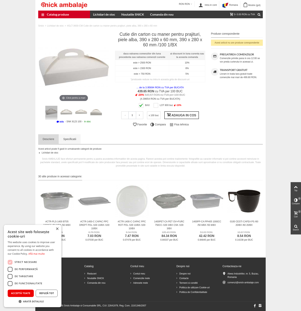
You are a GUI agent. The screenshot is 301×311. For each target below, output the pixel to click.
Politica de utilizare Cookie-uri (194, 287)
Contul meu (139, 273)
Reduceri (91, 273)
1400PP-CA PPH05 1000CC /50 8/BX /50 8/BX (206, 223)
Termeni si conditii (188, 283)
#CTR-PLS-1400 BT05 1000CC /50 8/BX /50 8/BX (57, 223)
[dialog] (32, 266)
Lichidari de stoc (104, 14)
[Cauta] (259, 14)
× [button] (57, 229)
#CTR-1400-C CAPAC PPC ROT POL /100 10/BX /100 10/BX (132, 225)
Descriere (48, 139)
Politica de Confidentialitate (193, 292)
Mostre (254, 5)
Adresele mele (140, 283)
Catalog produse (55, 14)
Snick (41, 25)
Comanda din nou (162, 14)
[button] (33, 301)
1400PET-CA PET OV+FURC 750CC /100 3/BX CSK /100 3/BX (169, 225)
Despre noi (184, 273)
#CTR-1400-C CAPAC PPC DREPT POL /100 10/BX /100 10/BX (94, 225)
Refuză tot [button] (46, 293)
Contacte (184, 278)
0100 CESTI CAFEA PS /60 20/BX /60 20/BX (244, 223)
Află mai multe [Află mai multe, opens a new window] (36, 253)
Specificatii (69, 139)
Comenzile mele (141, 278)
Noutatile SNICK (132, 14)
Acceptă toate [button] (20, 293)
